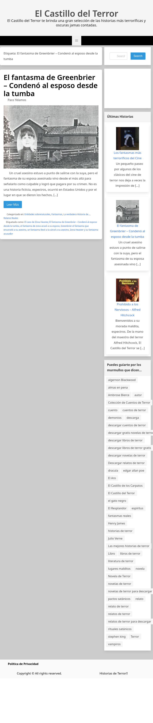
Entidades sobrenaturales (37, 214)
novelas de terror (119, 584)
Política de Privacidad (23, 664)
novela (140, 569)
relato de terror (118, 606)
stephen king (117, 637)
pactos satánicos (119, 599)
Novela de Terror (119, 576)
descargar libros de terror (125, 440)
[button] (76, 40)
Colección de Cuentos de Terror (129, 403)
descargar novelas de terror (126, 455)
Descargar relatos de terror (126, 463)
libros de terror (130, 554)
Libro (111, 554)
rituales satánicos (120, 629)
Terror (135, 637)
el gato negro (117, 501)
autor (138, 395)
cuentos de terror (134, 410)
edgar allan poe (133, 470)
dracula (113, 470)
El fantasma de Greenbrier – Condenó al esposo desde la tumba (51, 85)
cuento (112, 410)
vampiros (114, 644)
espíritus (137, 508)
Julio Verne (115, 538)
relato (139, 599)
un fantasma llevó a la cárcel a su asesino (48, 229)
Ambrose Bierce (118, 395)
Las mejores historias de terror (128, 546)
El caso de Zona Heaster (36, 222)
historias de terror (120, 531)
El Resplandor (117, 508)
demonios (115, 418)
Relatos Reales (11, 218)
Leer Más (13, 204)
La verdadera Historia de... (76, 214)
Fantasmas (56, 214)
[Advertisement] (125, 88)
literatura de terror (120, 561)
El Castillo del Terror (76, 13)
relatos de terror (119, 614)
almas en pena (118, 387)
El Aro (112, 478)
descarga (133, 418)
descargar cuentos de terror (127, 425)
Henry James (116, 523)
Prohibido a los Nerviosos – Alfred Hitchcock (128, 309)
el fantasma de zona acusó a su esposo (40, 226)
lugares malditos (119, 569)
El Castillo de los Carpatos (125, 486)
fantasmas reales (119, 516)
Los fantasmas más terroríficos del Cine (128, 155)
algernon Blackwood (122, 380)
